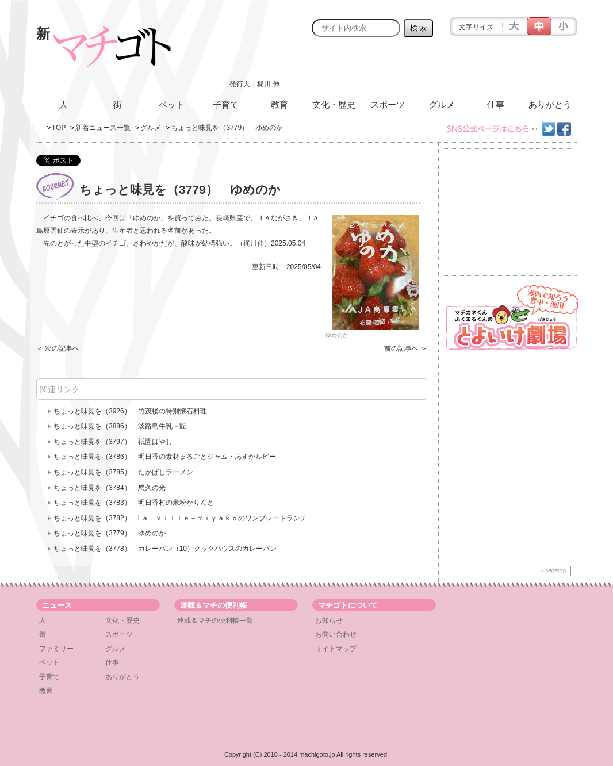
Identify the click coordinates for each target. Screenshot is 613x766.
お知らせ (329, 620)
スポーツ (387, 104)
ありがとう (550, 104)
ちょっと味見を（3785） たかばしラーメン (123, 472)
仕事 (495, 104)
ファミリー (56, 649)
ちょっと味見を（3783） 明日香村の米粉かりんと (133, 503)
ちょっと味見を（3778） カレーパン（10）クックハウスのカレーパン (165, 549)
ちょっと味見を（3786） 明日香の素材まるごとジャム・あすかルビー (164, 457)
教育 (279, 104)
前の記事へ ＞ (405, 348)
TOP (59, 128)
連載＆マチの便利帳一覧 (215, 620)
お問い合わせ (336, 634)
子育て (226, 104)
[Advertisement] (442, 67)
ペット (172, 104)
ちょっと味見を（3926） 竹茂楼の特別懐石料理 (130, 411)
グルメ (442, 104)
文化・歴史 (333, 104)
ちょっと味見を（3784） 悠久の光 (109, 488)
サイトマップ (336, 649)
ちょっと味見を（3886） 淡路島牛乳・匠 (119, 426)
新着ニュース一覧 (103, 128)
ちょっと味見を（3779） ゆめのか (109, 533)
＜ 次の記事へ (57, 348)
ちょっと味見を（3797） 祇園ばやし (113, 442)
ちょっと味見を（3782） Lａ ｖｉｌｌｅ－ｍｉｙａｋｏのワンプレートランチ (180, 518)
